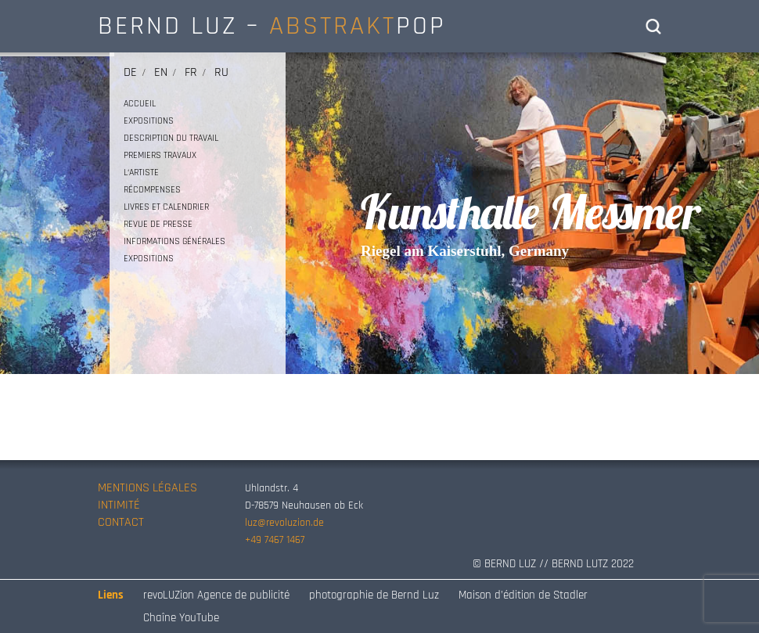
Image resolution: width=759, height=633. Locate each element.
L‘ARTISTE (141, 172)
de (130, 72)
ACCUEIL (140, 104)
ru (221, 72)
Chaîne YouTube (181, 617)
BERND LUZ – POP (272, 26)
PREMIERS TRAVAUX (160, 155)
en (160, 72)
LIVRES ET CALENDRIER (166, 207)
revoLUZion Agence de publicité (216, 595)
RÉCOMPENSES (152, 190)
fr (191, 72)
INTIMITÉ (119, 505)
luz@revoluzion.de (284, 523)
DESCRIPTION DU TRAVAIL (171, 138)
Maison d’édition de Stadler (523, 595)
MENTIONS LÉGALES (147, 488)
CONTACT (121, 522)
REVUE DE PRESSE (158, 224)
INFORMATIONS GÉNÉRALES (174, 241)
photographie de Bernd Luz (374, 595)
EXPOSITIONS (149, 121)
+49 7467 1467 (274, 540)
